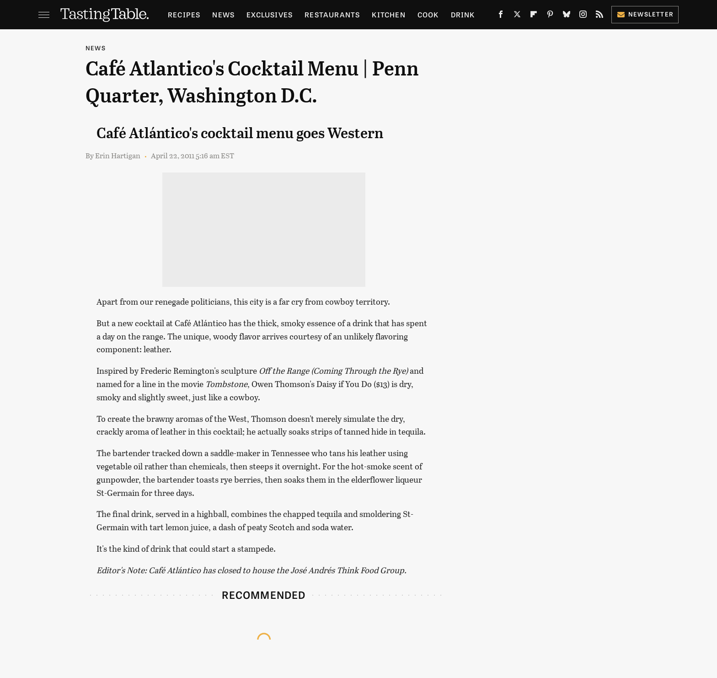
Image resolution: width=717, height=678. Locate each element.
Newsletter (645, 14)
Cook (428, 14)
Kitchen (388, 14)
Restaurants (332, 14)
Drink (463, 14)
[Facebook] (500, 16)
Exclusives (269, 14)
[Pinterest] (550, 16)
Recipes (184, 14)
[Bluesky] (566, 16)
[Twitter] (517, 16)
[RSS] (599, 16)
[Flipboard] (533, 16)
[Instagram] (583, 16)
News (223, 14)
